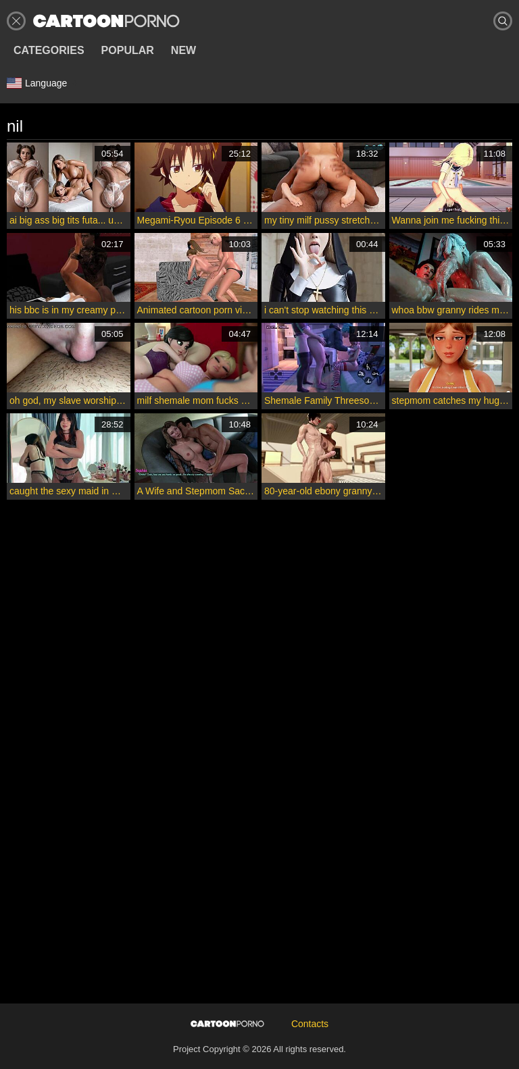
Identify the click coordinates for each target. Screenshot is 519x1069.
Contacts (309, 1023)
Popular (127, 50)
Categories (49, 50)
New (183, 50)
